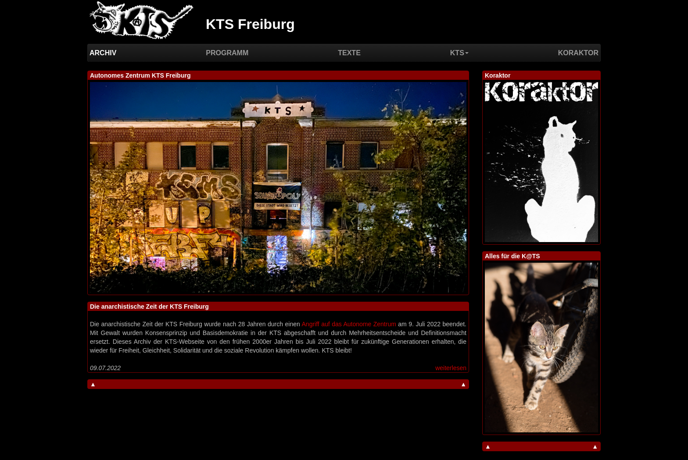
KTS (459, 53)
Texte (349, 53)
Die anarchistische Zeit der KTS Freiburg (149, 306)
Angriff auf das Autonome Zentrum (349, 324)
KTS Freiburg (250, 24)
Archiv (103, 53)
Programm (227, 53)
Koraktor (578, 53)
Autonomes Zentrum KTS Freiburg (140, 75)
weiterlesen (450, 367)
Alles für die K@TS (512, 256)
